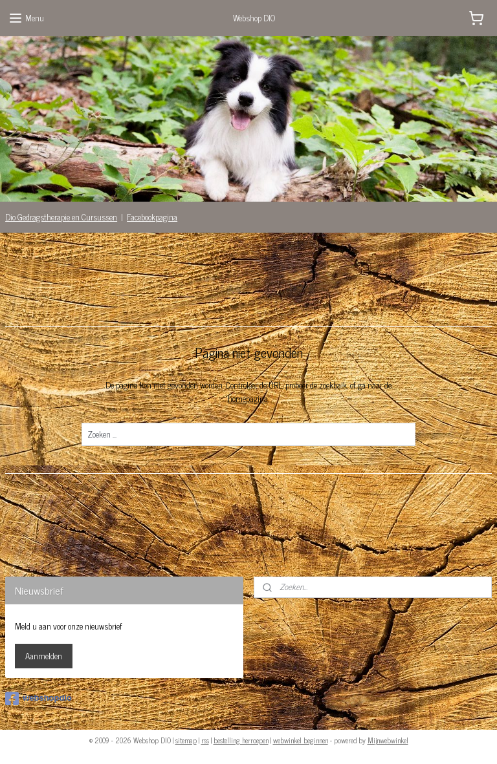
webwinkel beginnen (300, 740)
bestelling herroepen (241, 740)
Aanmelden (43, 656)
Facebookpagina (152, 217)
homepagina (248, 398)
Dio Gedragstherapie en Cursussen (61, 217)
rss (205, 740)
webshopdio (38, 698)
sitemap (186, 740)
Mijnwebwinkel (388, 740)
